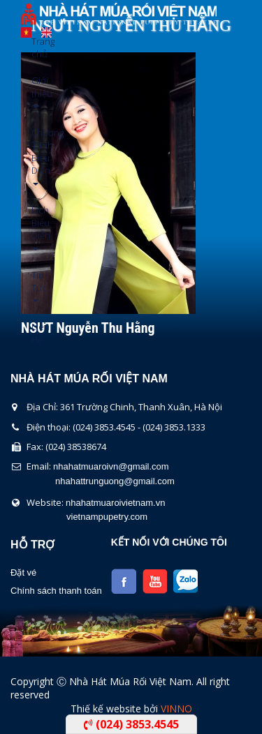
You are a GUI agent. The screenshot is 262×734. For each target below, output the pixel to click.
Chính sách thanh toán (56, 590)
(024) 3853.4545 (131, 724)
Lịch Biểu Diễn (36, 227)
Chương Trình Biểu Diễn (36, 156)
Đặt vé (23, 572)
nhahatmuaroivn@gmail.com (111, 466)
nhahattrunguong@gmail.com (115, 481)
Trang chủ (36, 47)
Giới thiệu (36, 91)
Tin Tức (36, 286)
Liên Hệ (36, 332)
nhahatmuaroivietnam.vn (115, 502)
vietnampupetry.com (106, 516)
